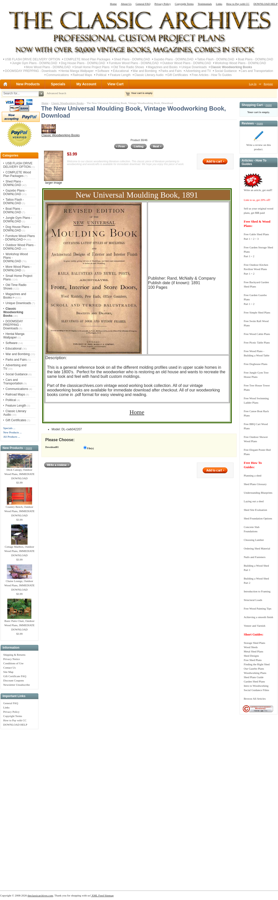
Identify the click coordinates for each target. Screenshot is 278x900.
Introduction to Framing (257, 591)
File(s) (90, 448)
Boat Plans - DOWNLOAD (255, 59)
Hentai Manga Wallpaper (77, 71)
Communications (57, 75)
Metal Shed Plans (253, 651)
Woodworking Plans (255, 672)
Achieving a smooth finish (258, 617)
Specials (58, 84)
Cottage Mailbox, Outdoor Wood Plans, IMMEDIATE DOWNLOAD (19, 549)
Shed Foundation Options (258, 518)
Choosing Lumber (254, 539)
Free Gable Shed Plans (256, 234)
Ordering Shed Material (257, 548)
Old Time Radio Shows (128, 67)
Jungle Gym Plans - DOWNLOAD (34, 63)
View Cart (115, 84)
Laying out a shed (254, 501)
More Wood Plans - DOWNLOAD (48, 67)
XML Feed (97, 895)
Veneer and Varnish (254, 625)
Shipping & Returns (14, 654)
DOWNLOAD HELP (265, 3)
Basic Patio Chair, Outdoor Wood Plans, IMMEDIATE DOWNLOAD (19, 623)
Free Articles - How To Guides (212, 75)
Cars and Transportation (257, 71)
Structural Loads (253, 599)
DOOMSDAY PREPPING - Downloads (31, 71)
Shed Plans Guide (253, 677)
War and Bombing (145, 71)
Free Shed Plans (253, 659)
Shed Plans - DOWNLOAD (132, 59)
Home (113, 3)
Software (103, 71)
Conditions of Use (13, 663)
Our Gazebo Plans (254, 668)
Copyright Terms (184, 3)
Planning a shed (252, 475)
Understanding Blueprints (258, 492)
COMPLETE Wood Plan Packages (87, 59)
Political (101, 75)
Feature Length (120, 75)
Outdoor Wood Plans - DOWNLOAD (186, 63)
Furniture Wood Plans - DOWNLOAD (133, 63)
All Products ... (11, 436)
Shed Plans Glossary (255, 484)
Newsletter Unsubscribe (16, 684)
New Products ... (12, 432)
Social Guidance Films (256, 690)
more (29, 447)
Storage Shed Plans (254, 642)
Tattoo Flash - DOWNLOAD (215, 59)
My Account (86, 84)
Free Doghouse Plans (255, 363)
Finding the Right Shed (256, 664)
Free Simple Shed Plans (257, 312)
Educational (121, 71)
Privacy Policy (162, 3)
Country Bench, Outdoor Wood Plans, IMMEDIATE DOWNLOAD (19, 509)
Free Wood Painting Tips (257, 608)
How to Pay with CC (237, 3)
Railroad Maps (82, 75)
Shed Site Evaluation (255, 509)
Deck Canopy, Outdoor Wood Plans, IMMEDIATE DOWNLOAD (19, 472)
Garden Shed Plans (254, 681)
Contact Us (9, 667)
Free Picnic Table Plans (257, 342)
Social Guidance (226, 71)
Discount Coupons (13, 680)
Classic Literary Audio (149, 75)
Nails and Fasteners (254, 557)
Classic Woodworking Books (67, 102)
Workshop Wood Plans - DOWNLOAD (240, 63)
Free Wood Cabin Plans (257, 333)
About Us (126, 3)
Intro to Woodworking (256, 685)
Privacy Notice (11, 658)
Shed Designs (251, 655)
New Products (28, 84)
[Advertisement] (19, 807)
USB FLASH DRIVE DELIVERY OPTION (32, 59)
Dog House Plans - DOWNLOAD (83, 63)
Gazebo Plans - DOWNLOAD (173, 59)
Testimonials (205, 3)
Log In (253, 83)
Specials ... (9, 428)
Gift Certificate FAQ (14, 676)
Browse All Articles (255, 698)
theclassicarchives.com (40, 895)
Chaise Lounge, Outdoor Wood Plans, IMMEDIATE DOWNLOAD (19, 583)
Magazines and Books (163, 67)
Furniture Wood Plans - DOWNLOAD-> (19, 237)
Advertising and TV (198, 71)
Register (268, 83)
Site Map (8, 671)
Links (219, 3)
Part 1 (247, 238)
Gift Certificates (177, 75)
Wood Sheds (251, 647)
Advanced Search (56, 93)
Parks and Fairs (171, 71)
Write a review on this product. (258, 145)
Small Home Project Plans (91, 67)
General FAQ (142, 3)
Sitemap (109, 895)
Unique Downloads (194, 67)
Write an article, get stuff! (258, 190)
